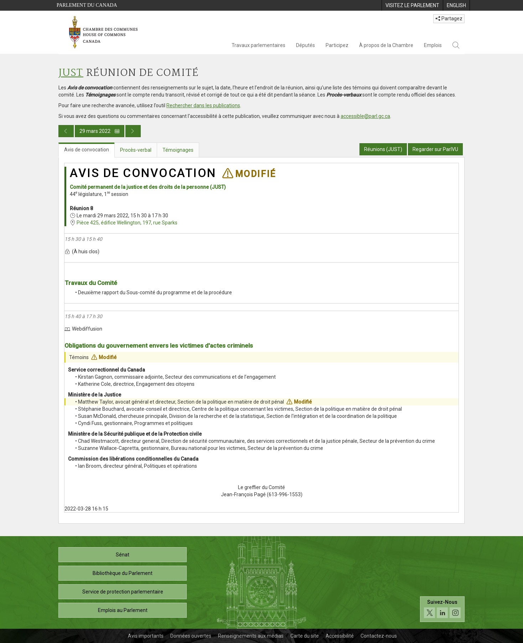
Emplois (433, 45)
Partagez (448, 18)
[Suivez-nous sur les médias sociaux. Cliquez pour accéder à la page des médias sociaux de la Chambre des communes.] (442, 609)
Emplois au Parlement (122, 610)
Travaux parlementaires (258, 45)
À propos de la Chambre (386, 45)
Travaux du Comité (90, 282)
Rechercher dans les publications (203, 105)
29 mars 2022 (99, 131)
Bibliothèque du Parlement (122, 573)
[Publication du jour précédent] (66, 131)
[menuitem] (412, 5)
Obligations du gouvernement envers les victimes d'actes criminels (158, 345)
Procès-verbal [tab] (135, 150)
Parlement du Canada (87, 5)
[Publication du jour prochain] (133, 131)
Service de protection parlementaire (122, 592)
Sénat (122, 555)
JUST (70, 73)
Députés (305, 45)
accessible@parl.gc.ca (365, 116)
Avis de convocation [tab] (86, 149)
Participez (337, 45)
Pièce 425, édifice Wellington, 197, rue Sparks (127, 222)
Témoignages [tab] (177, 150)
